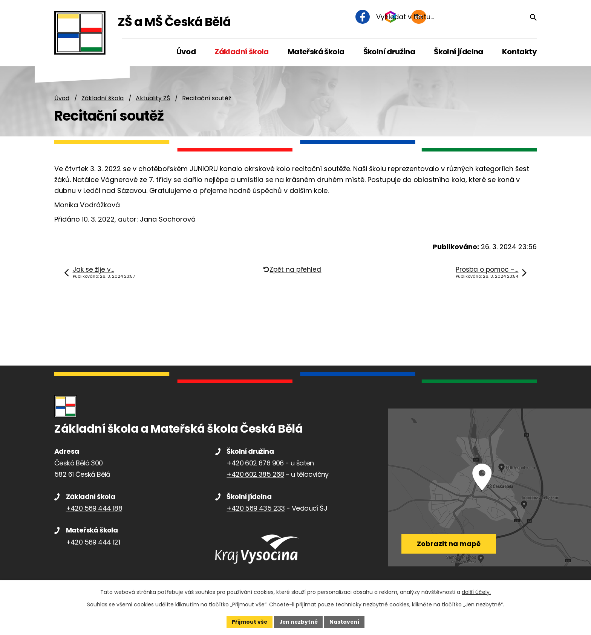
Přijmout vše (248, 621)
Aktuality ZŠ (153, 98)
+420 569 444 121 (93, 542)
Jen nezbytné (298, 621)
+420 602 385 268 (255, 474)
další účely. (476, 592)
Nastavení (345, 621)
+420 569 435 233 (256, 508)
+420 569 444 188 (94, 508)
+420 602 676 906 (255, 463)
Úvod (61, 98)
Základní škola (102, 98)
